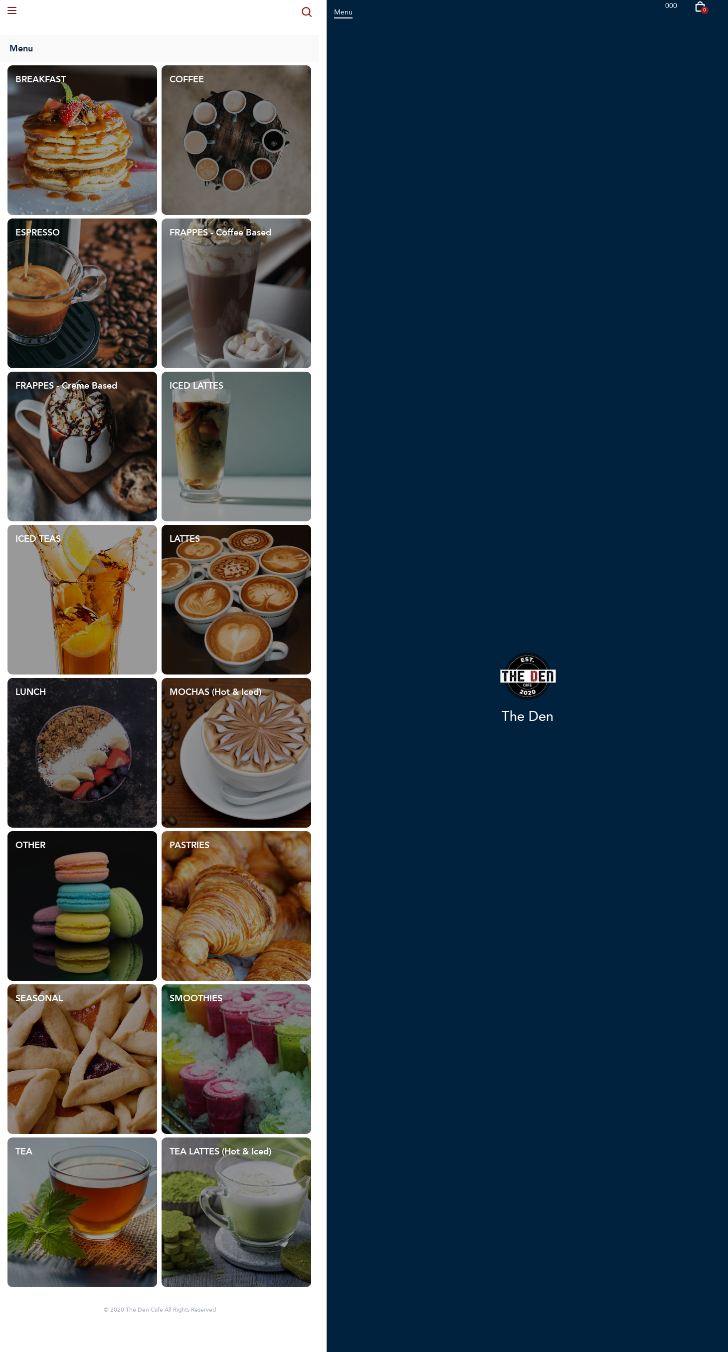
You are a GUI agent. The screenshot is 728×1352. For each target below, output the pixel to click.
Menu (343, 12)
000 (671, 5)
